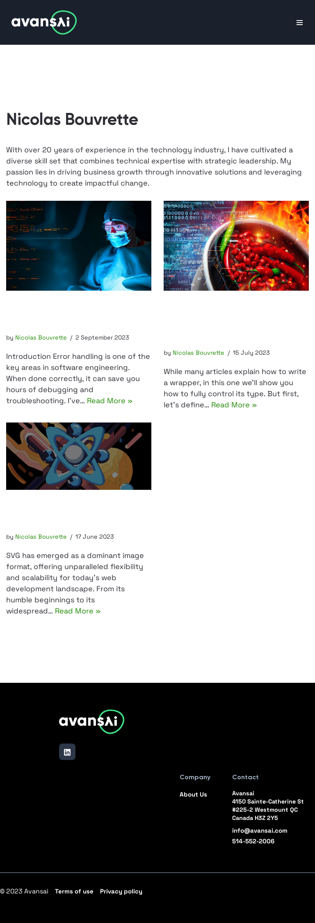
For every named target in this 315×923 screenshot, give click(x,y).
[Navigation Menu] (299, 22)
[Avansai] (44, 22)
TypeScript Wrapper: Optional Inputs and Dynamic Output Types (221, 321)
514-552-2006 (253, 841)
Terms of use (74, 891)
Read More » (109, 400)
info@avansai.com (260, 830)
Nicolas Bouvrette (41, 337)
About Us (193, 794)
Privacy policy (121, 891)
